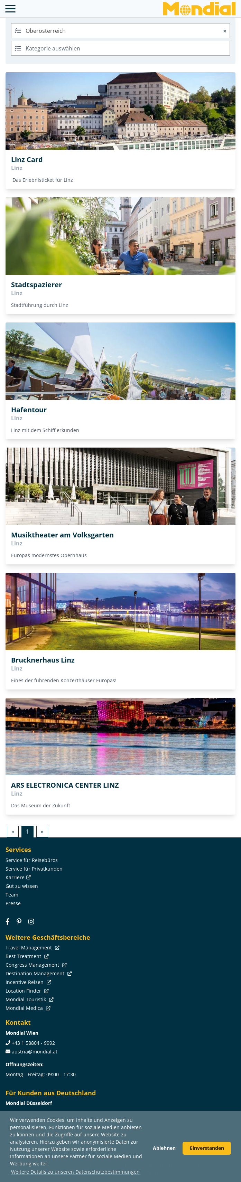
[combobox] (120, 30)
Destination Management (38, 973)
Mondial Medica (27, 1008)
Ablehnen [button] (164, 1148)
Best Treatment (26, 956)
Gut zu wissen (22, 886)
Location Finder (26, 990)
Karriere (17, 877)
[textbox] (120, 47)
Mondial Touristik (29, 999)
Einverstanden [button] (207, 1148)
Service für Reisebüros (32, 860)
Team (12, 894)
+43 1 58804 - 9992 (33, 1043)
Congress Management (35, 964)
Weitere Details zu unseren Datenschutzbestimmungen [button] (75, 1172)
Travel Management (32, 947)
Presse (13, 903)
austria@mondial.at (34, 1051)
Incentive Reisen (28, 982)
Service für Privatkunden (34, 868)
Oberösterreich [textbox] (127, 31)
